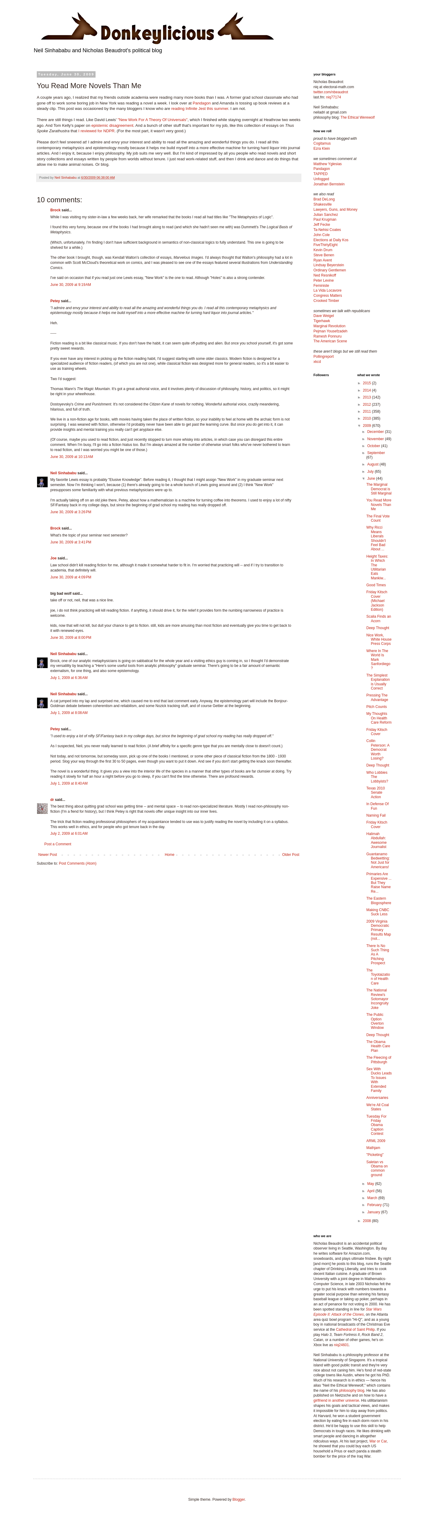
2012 (367, 404)
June (371, 478)
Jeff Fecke (321, 224)
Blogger (238, 1499)
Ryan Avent (322, 260)
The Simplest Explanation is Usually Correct (378, 681)
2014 (367, 390)
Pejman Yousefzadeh (330, 331)
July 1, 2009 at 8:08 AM (69, 713)
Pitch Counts (376, 707)
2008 (367, 1221)
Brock (55, 210)
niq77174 (333, 97)
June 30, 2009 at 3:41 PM (70, 542)
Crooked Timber (326, 301)
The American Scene (330, 341)
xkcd (317, 362)
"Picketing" (374, 1155)
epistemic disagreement (112, 125)
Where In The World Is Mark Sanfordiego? (378, 660)
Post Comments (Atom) (77, 863)
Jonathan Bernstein (328, 184)
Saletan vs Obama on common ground (377, 1168)
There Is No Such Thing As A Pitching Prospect (377, 954)
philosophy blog (351, 1390)
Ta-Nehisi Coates (327, 230)
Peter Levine (323, 280)
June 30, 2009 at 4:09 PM (70, 577)
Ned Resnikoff (324, 275)
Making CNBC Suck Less (377, 912)
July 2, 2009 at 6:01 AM (69, 833)
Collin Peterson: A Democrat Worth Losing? (377, 749)
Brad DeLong (324, 199)
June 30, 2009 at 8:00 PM (70, 637)
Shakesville (322, 204)
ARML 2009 (375, 1141)
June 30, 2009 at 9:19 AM (70, 285)
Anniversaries (377, 1098)
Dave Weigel (323, 316)
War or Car (378, 1441)
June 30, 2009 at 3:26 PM (70, 512)
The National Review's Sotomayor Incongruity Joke (377, 999)
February (374, 1205)
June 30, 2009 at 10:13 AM (71, 457)
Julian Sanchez (325, 215)
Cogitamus (322, 143)
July (371, 471)
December (376, 432)
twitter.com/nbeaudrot (330, 92)
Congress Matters (327, 295)
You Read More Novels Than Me (378, 504)
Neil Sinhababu (63, 473)
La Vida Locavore (327, 290)
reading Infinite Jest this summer (199, 108)
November (376, 439)
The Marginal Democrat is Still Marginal (379, 488)
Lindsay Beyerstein (328, 265)
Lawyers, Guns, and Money (335, 209)
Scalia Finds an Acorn (378, 618)
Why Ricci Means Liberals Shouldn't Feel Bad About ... (376, 538)
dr (52, 800)
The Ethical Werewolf (358, 117)
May (371, 1184)
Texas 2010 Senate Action (375, 792)
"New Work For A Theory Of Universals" (153, 119)
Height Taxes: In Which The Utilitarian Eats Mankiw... (377, 567)
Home (170, 855)
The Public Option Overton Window (375, 1021)
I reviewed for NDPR (96, 131)
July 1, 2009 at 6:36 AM (69, 678)
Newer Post (47, 855)
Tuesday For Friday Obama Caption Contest (376, 1125)
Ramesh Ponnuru (327, 336)
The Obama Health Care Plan (378, 1046)
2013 (367, 397)
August (373, 464)
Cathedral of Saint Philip (355, 1329)
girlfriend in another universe (336, 1400)
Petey (55, 301)
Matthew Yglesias (327, 164)
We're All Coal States (377, 1107)
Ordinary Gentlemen (329, 270)
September (376, 453)
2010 (367, 418)
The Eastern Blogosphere (378, 900)
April (371, 1191)
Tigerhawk (321, 321)
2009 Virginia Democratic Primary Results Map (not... (378, 930)
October (374, 446)
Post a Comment (57, 844)
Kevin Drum (322, 250)
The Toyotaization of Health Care (378, 976)
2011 (367, 411)
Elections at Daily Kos (330, 240)
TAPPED (320, 174)
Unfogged (321, 179)
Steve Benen (323, 255)
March (372, 1198)
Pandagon (202, 103)
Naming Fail (375, 815)
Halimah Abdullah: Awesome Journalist (376, 840)
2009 (367, 426)
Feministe (321, 285)
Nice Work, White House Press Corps (379, 639)
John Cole (321, 235)
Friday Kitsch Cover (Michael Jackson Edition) (376, 601)
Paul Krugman (324, 219)
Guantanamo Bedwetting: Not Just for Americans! (378, 860)
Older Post (290, 855)
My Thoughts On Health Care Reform (379, 718)
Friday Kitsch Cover (376, 732)
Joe (53, 558)
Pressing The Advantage (377, 697)
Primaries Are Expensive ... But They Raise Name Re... (379, 883)
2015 (367, 383)
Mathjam (373, 1148)
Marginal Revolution (329, 326)
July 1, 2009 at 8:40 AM (69, 783)
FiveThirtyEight (325, 245)
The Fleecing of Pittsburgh (378, 1059)
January (374, 1212)
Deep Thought (377, 628)
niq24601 (341, 1345)
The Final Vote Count (377, 518)
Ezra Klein (321, 148)
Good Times (376, 585)
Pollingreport (323, 356)
